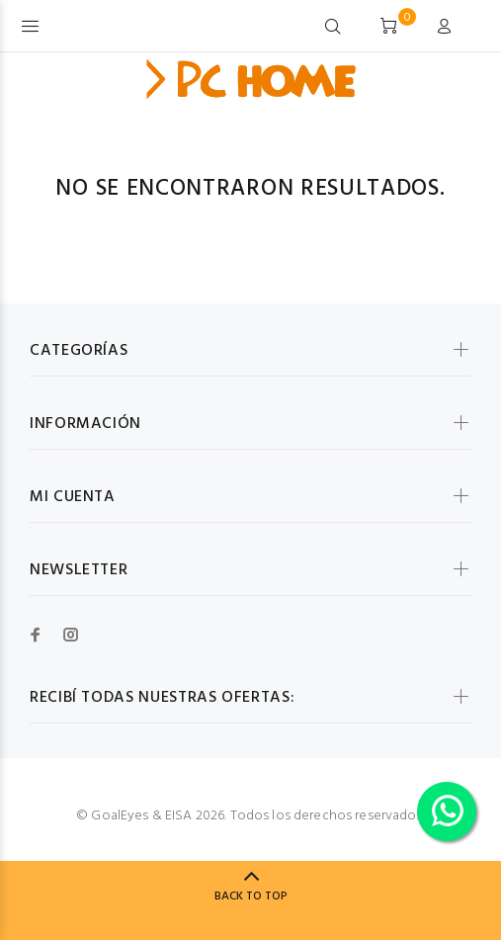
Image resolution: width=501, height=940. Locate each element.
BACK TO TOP (251, 896)
